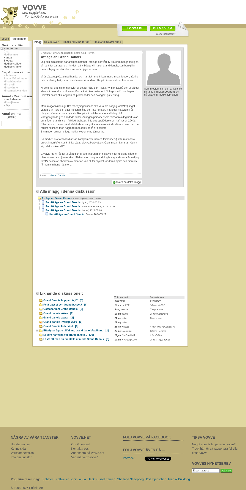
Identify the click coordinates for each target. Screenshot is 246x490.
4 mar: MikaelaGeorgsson (162, 327)
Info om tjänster (21, 457)
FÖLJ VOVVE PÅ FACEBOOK (147, 437)
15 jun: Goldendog (159, 314)
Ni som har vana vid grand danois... (68, 334)
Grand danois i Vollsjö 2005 (62, 321)
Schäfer (48, 479)
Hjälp (7, 105)
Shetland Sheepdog (130, 479)
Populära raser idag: (25, 479)
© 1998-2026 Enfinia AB (27, 488)
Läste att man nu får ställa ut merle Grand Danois (76, 339)
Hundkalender (12, 99)
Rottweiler (62, 479)
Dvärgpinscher (156, 479)
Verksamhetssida (22, 453)
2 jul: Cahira (156, 335)
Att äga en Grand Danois (71, 198)
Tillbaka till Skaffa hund (106, 42)
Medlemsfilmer (13, 66)
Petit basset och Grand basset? (65, 304)
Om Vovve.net (80, 444)
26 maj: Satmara (158, 331)
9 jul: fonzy (155, 301)
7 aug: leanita (156, 309)
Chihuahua (78, 479)
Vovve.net (128, 458)
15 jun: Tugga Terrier (160, 340)
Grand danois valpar (58, 317)
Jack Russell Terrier (101, 479)
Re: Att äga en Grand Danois (73, 202)
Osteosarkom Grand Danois (63, 308)
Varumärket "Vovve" (84, 457)
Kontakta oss (80, 448)
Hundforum (11, 48)
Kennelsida (18, 448)
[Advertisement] (148, 11)
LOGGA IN (134, 28)
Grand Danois (57, 175)
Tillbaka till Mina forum (75, 42)
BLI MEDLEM (162, 28)
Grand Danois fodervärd (60, 326)
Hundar (8, 57)
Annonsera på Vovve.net (87, 453)
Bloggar (8, 60)
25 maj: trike (156, 318)
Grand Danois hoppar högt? (63, 300)
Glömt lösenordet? (165, 34)
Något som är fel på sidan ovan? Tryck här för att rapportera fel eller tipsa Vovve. (215, 449)
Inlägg (37, 42)
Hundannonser (21, 444)
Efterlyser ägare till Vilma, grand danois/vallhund (76, 330)
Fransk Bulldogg (179, 479)
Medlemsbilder (13, 63)
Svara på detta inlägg (128, 182)
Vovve (5, 38)
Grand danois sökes (58, 313)
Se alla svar (51, 42)
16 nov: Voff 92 (157, 305)
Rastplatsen (19, 38)
